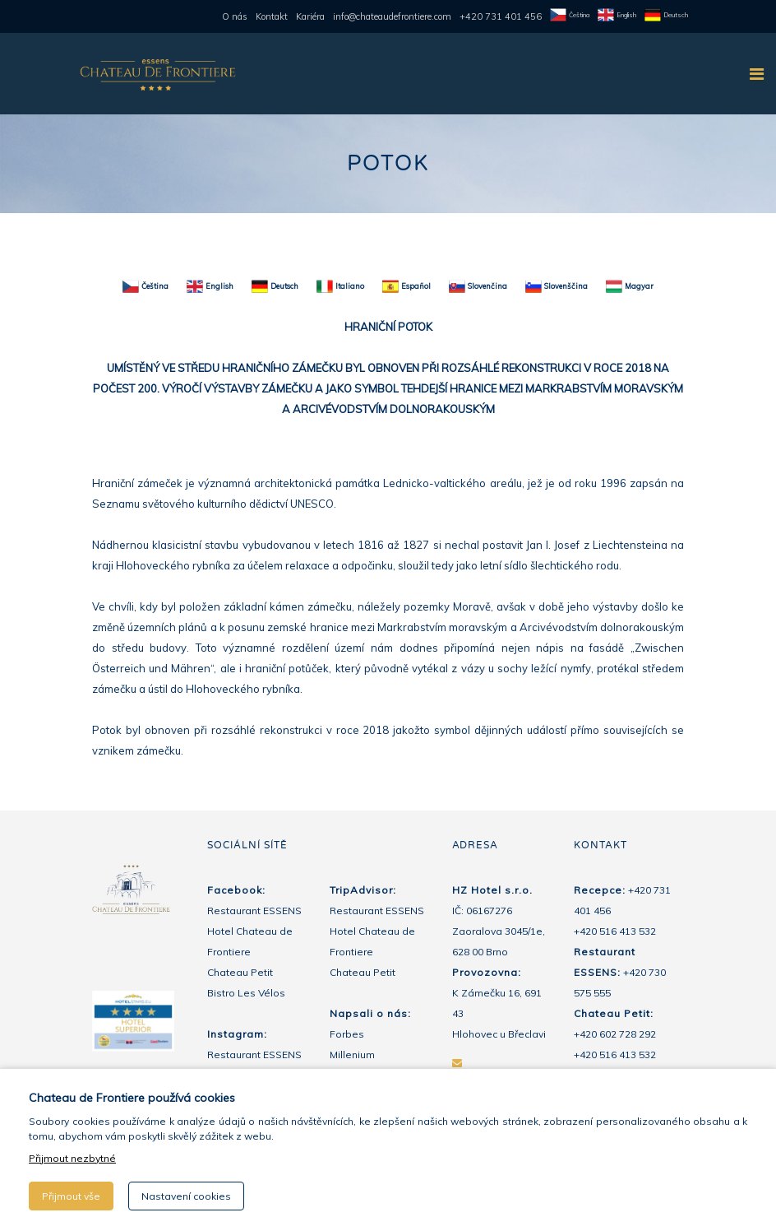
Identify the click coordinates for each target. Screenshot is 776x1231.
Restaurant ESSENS (254, 910)
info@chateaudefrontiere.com (392, 16)
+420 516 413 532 (615, 931)
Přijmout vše (71, 1196)
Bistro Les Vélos (246, 993)
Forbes (347, 1034)
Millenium (352, 1054)
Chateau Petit (240, 972)
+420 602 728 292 (615, 1034)
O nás (234, 16)
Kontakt (272, 16)
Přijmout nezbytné (72, 1158)
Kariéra (310, 16)
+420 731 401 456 (501, 16)
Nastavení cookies (186, 1196)
